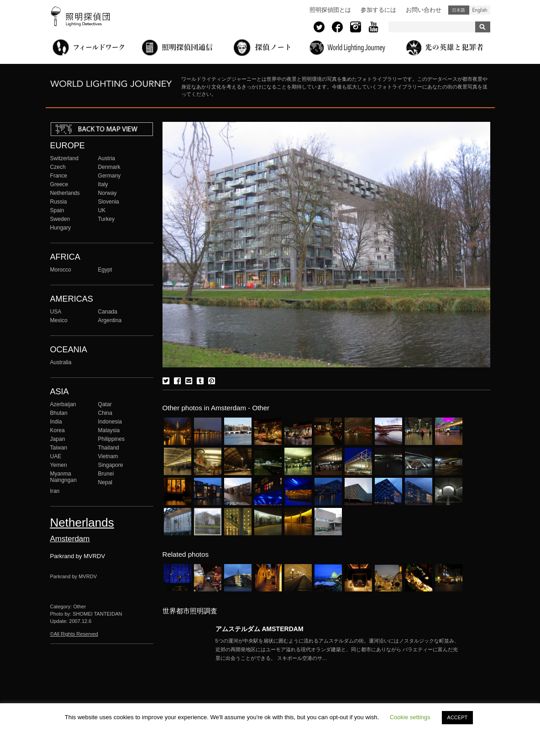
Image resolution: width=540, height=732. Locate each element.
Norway (107, 193)
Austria (106, 158)
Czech (58, 167)
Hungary (60, 228)
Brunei (106, 474)
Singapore (110, 465)
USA (56, 311)
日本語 (458, 10)
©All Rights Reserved (74, 634)
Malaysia (109, 430)
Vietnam (108, 456)
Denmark (109, 167)
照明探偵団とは (330, 9)
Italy (103, 184)
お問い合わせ (423, 9)
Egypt (105, 270)
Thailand (108, 447)
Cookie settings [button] (410, 717)
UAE (56, 456)
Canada (107, 311)
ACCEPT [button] (457, 717)
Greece (59, 184)
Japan (57, 439)
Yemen (58, 465)
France (59, 176)
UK (102, 210)
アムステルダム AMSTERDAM (259, 629)
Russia (58, 202)
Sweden (60, 219)
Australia (61, 362)
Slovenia (108, 202)
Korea (57, 430)
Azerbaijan (63, 404)
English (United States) (479, 10)
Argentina (110, 320)
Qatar (105, 404)
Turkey (106, 219)
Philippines (111, 439)
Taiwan (59, 447)
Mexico (59, 320)
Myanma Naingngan (63, 477)
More (338, 649)
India (56, 421)
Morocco (60, 270)
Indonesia (110, 421)
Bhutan (59, 413)
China (105, 413)
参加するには (378, 9)
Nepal (105, 482)
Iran (55, 491)
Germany (109, 176)
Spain (57, 210)
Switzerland (64, 158)
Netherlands (65, 193)
